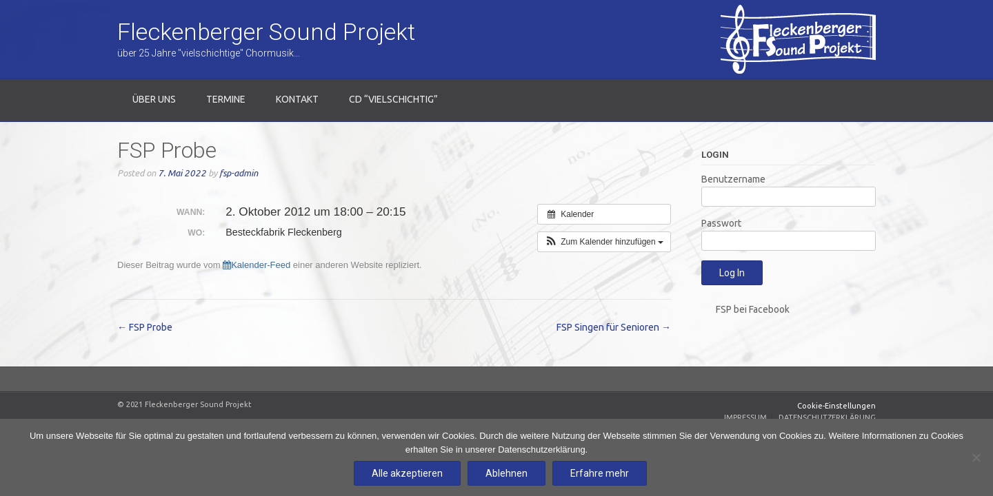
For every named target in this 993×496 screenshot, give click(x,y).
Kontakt (297, 99)
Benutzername (733, 179)
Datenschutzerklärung (827, 417)
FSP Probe (144, 327)
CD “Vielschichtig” (393, 99)
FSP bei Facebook (753, 309)
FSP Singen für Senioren (613, 327)
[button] (604, 241)
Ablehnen (506, 473)
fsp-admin (238, 173)
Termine (225, 99)
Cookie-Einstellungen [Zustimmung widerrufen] (836, 406)
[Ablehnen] (976, 457)
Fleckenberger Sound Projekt (266, 31)
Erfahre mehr (599, 473)
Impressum (745, 417)
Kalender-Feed (256, 265)
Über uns (154, 99)
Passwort (721, 223)
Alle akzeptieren (407, 473)
